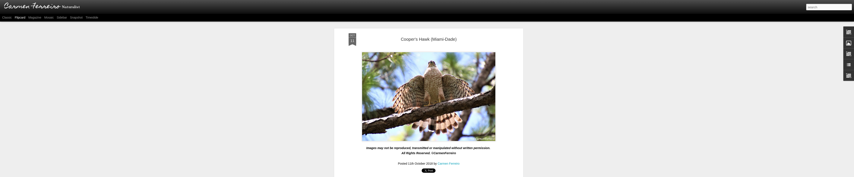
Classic (7, 17)
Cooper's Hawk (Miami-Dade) (429, 39)
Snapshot (76, 17)
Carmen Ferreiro (449, 163)
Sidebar (62, 17)
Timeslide (92, 17)
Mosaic (49, 17)
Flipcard (20, 17)
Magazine (34, 17)
